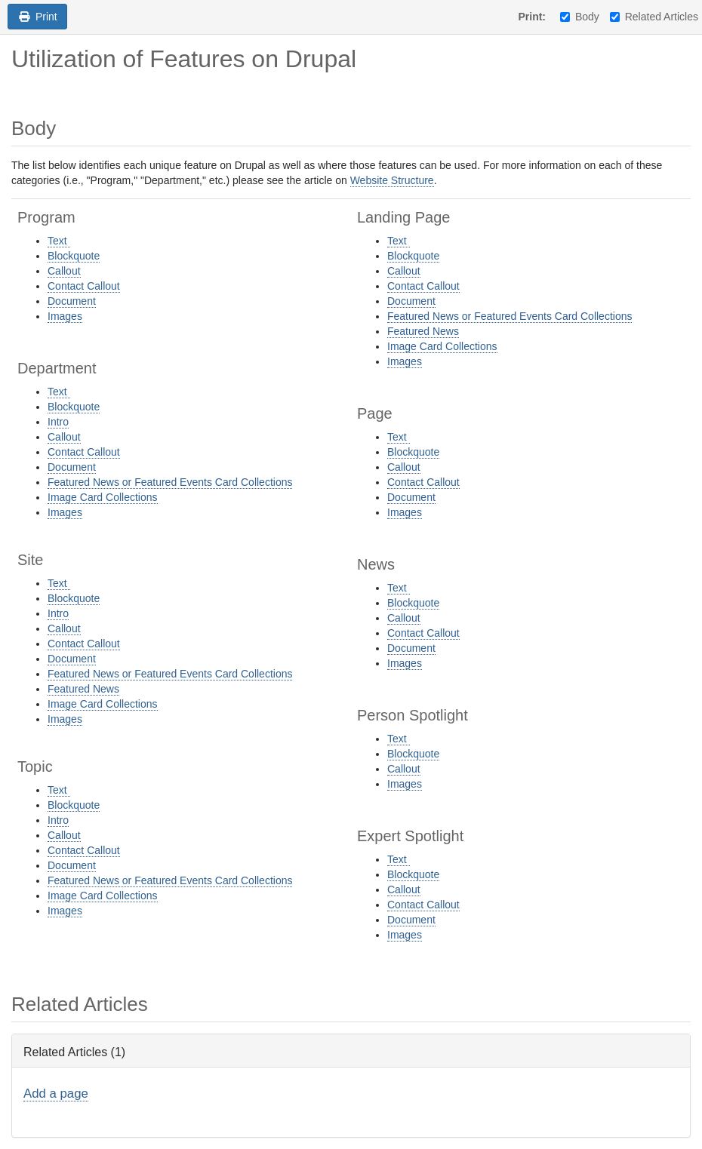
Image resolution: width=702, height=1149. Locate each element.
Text (59, 241)
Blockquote (74, 256)
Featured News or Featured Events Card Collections (170, 482)
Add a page (55, 1093)
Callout (64, 271)
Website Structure (392, 180)
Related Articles (654, 17)
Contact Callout (84, 286)
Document (72, 301)
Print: (532, 17)
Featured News (83, 689)
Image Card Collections (103, 497)
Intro (58, 422)
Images (65, 316)
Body (579, 17)
